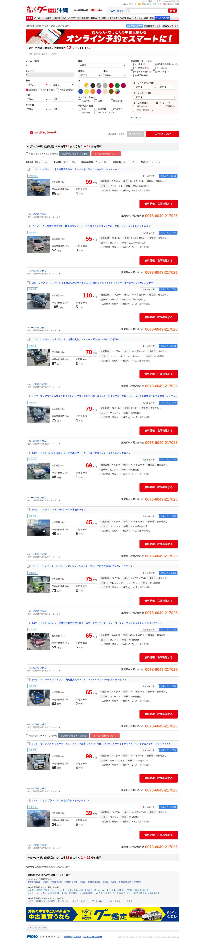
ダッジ (75, 901)
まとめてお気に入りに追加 (74, 154)
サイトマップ (131, 4)
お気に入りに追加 (173, 4)
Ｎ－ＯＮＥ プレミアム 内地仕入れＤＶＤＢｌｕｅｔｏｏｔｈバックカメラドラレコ (83, 679)
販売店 (120, 11)
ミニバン (57, 18)
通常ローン (140, 106)
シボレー (110, 901)
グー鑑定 (102, 18)
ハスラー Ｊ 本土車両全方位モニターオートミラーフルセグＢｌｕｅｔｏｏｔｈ (81, 169)
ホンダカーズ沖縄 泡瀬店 (38, 890)
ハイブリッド (74, 18)
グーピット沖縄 (141, 18)
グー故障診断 (139, 68)
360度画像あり (139, 75)
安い (66, 162)
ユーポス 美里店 (83, 890)
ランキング (113, 18)
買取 (152, 18)
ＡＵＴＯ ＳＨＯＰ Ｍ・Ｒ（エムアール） (113, 893)
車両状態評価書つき (164, 64)
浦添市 (82, 882)
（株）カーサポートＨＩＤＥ (104, 890)
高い (74, 162)
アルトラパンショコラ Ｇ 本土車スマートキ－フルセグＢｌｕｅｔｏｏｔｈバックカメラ (85, 453)
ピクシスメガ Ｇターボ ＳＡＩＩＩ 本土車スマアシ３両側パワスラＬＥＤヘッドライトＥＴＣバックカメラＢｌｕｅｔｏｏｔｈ (105, 744)
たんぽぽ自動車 (86, 893)
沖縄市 (113, 882)
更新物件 (117, 109)
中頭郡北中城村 (125, 882)
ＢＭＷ (30, 901)
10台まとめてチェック (38, 153)
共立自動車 (137, 893)
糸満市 (46, 882)
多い (125, 162)
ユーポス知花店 (151, 893)
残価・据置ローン (143, 110)
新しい (38, 162)
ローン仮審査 (164, 106)
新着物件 (100, 109)
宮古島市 (137, 882)
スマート (120, 901)
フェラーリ (85, 901)
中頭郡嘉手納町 (94, 882)
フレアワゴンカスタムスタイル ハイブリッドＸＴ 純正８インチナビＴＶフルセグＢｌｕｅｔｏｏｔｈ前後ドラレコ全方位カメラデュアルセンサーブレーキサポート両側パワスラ (109, 396)
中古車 (29, 18)
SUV (64, 18)
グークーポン (161, 71)
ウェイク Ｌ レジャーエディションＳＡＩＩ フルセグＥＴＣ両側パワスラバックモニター (88, 566)
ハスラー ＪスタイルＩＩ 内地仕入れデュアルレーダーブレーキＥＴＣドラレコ (81, 339)
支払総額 (31, 90)
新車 (82, 109)
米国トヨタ (40, 901)
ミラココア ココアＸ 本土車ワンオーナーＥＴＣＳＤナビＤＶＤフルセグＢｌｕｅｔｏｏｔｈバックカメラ (96, 226)
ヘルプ (158, 4)
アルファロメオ (98, 901)
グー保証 (158, 68)
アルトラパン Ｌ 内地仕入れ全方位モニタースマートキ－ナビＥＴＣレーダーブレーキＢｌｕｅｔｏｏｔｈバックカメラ (101, 623)
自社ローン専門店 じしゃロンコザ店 (133, 890)
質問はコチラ (146, 4)
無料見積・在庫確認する (158, 203)
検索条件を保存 (117, 134)
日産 (128, 901)
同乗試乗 (117, 100)
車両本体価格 (47, 90)
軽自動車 (47, 18)
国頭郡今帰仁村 (71, 882)
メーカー (38, 18)
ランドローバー (63, 901)
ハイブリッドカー (104, 112)
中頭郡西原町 (56, 882)
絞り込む (162, 134)
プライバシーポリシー (92, 937)
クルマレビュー (126, 18)
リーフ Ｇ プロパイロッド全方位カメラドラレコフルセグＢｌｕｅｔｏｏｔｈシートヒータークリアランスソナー (95, 283)
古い (46, 162)
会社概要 (68, 937)
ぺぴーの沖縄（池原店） (38, 214)
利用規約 (77, 937)
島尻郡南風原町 (34, 882)
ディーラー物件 (140, 71)
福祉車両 (85, 18)
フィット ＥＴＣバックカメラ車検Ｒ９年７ (63, 509)
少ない (134, 162)
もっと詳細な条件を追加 (45, 132)
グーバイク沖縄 (162, 18)
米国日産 (51, 901)
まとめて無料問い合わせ (106, 154)
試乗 (98, 100)
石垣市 (105, 882)
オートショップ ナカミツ (62, 890)
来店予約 (84, 100)
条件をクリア (136, 134)
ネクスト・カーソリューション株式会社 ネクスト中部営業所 (53, 893)
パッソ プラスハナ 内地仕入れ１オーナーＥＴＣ (65, 800)
